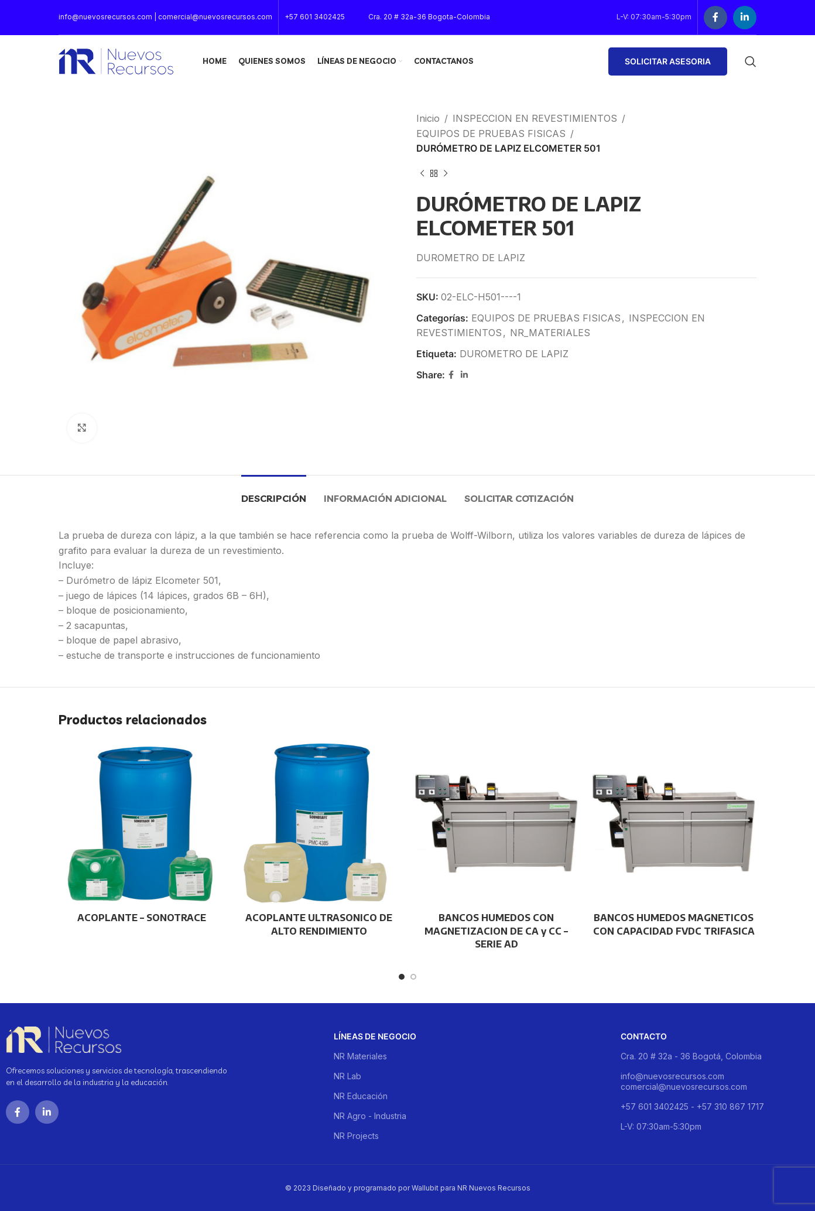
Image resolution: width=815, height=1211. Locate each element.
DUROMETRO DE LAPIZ (514, 354)
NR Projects (356, 1136)
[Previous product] (422, 174)
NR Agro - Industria (370, 1116)
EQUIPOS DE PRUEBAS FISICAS (491, 133)
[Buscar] (750, 61)
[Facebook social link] (715, 17)
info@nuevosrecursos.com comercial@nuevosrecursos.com (684, 1081)
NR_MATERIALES (550, 332)
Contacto (644, 1036)
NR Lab (347, 1076)
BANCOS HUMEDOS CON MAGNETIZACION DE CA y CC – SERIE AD (496, 931)
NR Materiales (360, 1056)
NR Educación (361, 1096)
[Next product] (445, 174)
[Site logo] (116, 60)
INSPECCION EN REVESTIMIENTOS (535, 118)
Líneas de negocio (375, 1036)
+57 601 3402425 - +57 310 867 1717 (692, 1106)
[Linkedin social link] (744, 17)
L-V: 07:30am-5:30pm (661, 1126)
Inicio (428, 118)
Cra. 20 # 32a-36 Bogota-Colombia (429, 16)
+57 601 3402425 (315, 16)
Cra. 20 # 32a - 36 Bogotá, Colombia (691, 1056)
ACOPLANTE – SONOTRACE (141, 917)
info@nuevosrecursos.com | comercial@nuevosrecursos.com (165, 16)
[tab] (273, 493)
